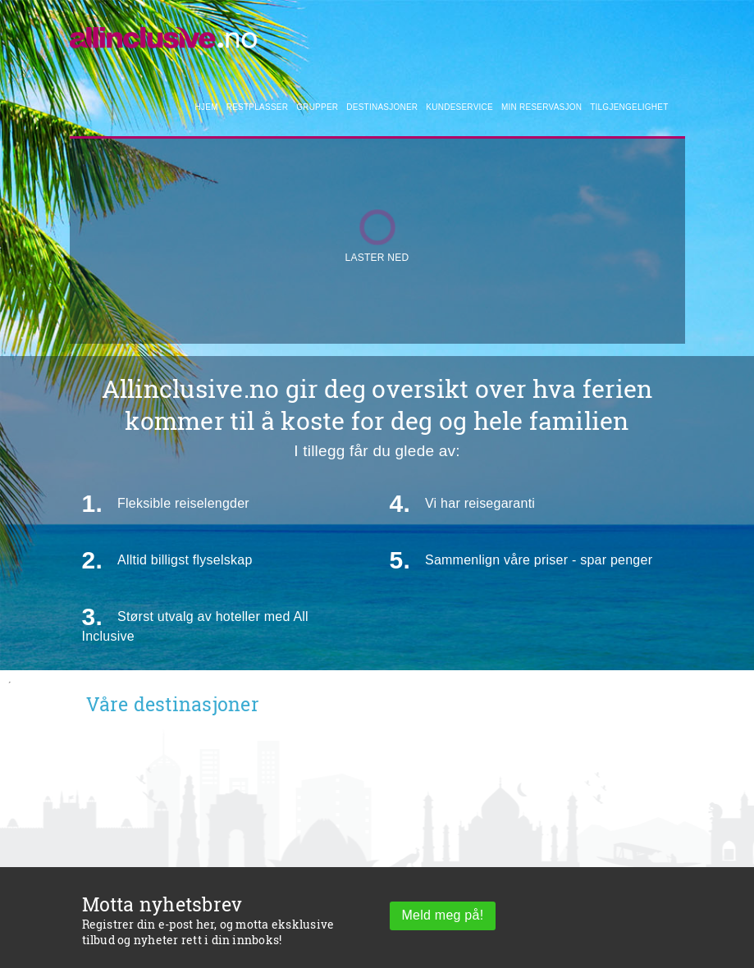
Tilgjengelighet (629, 107)
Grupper (317, 107)
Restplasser (257, 107)
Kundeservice (459, 107)
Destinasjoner (382, 107)
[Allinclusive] (164, 33)
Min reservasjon (541, 107)
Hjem (206, 107)
